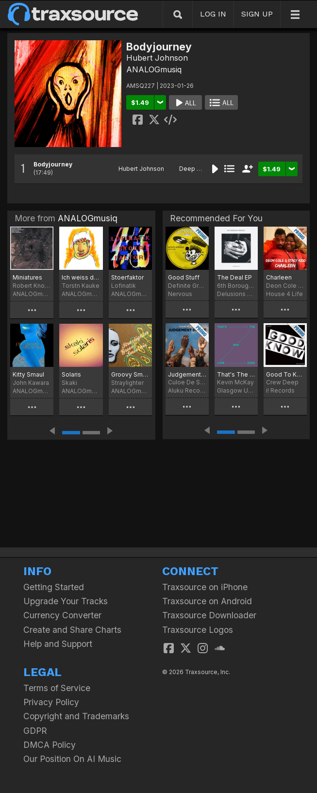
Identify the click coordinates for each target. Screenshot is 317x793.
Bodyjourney (52, 164)
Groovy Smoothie (130, 374)
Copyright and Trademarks (76, 716)
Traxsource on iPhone (205, 587)
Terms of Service (56, 688)
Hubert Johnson (157, 58)
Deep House (197, 168)
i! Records (280, 390)
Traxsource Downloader (209, 615)
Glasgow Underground (236, 390)
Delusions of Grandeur (236, 293)
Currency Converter (62, 615)
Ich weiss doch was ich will (81, 277)
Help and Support (57, 644)
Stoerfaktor (127, 277)
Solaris (71, 374)
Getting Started (53, 587)
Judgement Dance (187, 374)
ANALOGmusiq (154, 69)
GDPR (35, 731)
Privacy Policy (51, 702)
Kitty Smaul (28, 374)
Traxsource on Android (207, 601)
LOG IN (213, 13)
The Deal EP (234, 277)
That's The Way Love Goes (236, 374)
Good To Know (285, 374)
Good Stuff (184, 277)
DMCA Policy (49, 745)
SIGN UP (257, 13)
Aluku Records (187, 390)
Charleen (279, 277)
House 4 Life (284, 293)
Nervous (180, 293)
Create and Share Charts (72, 630)
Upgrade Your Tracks (65, 601)
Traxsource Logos (197, 630)
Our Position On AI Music (72, 759)
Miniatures (27, 277)
